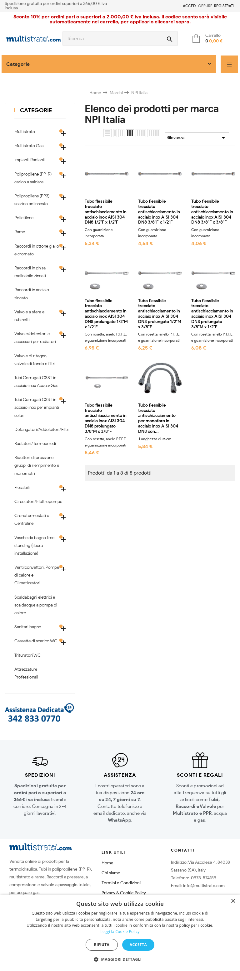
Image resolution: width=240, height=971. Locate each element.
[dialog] (120, 933)
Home (107, 863)
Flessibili (22, 487)
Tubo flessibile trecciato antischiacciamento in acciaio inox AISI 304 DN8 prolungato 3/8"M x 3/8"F (106, 418)
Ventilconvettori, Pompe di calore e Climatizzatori (36, 575)
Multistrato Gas (28, 145)
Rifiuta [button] (102, 944)
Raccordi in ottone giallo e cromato (36, 250)
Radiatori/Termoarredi (35, 443)
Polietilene (23, 217)
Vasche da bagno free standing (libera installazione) (34, 545)
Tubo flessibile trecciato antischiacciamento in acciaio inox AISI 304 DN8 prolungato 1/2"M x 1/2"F (106, 314)
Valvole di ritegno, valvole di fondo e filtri (34, 359)
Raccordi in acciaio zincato (31, 293)
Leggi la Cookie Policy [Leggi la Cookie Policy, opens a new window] (119, 931)
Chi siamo (111, 873)
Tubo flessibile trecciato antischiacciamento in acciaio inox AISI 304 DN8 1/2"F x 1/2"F (106, 212)
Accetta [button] (138, 944)
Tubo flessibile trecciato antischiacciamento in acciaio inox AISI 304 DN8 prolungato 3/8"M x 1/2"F (212, 314)
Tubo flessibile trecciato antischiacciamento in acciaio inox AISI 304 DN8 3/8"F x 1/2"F (159, 212)
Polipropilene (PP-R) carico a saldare (33, 178)
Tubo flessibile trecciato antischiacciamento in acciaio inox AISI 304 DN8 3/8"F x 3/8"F (212, 212)
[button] (120, 959)
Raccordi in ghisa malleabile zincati (30, 271)
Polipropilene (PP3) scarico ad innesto (31, 199)
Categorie (36, 110)
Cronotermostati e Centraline (31, 519)
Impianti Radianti (29, 159)
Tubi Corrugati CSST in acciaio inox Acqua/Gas (36, 381)
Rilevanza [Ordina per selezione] (197, 138)
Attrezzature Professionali (26, 673)
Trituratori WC (27, 655)
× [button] (233, 901)
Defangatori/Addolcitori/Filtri (36, 429)
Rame (19, 231)
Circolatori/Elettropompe (36, 501)
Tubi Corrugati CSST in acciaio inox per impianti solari (36, 407)
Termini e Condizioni (121, 883)
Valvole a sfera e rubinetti (29, 315)
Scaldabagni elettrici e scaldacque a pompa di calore (35, 605)
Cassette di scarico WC (35, 641)
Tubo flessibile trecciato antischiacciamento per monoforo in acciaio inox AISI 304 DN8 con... (158, 418)
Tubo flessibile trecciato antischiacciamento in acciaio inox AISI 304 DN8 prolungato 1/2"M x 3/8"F (159, 314)
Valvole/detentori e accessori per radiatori (35, 337)
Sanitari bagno (27, 627)
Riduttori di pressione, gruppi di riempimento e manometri (36, 465)
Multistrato (24, 131)
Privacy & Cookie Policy (124, 893)
